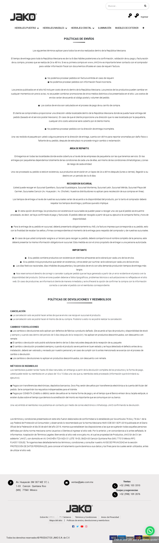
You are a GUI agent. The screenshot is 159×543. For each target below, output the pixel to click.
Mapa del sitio (56, 520)
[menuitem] (104, 28)
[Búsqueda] (145, 5)
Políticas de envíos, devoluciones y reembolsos (88, 520)
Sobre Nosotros (47, 517)
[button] (143, 28)
